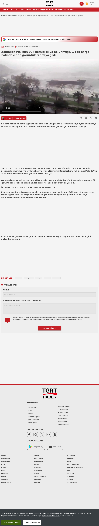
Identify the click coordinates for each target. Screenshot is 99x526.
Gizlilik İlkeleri (63, 409)
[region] (49, 517)
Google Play (36, 446)
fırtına (15, 168)
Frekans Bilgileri (34, 417)
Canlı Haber (5, 461)
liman (54, 192)
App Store (55, 446)
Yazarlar (70, 479)
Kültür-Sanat (38, 458)
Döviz (3, 464)
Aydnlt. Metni (62, 421)
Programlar (71, 455)
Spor (68, 470)
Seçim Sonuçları (73, 464)
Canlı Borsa (5, 458)
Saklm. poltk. (32, 423)
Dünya (3, 467)
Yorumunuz (22, 300)
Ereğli (87, 168)
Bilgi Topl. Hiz (63, 415)
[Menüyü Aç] (7, 4)
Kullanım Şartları (64, 406)
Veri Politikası (62, 418)
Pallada (89, 171)
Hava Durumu (6, 482)
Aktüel (3, 455)
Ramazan (70, 458)
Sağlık (69, 461)
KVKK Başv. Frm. (63, 424)
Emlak (3, 476)
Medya (36, 473)
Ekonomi (4, 473)
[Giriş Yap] (81, 4)
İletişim (30, 414)
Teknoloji (70, 473)
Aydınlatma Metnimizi (51, 516)
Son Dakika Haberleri (75, 467)
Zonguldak (75, 168)
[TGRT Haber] (49, 3)
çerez (44, 513)
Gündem (12, 15)
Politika (37, 482)
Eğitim (3, 470)
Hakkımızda (32, 408)
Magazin (37, 467)
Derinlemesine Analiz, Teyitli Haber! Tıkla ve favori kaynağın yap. (36, 39)
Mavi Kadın (38, 470)
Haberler (4, 15)
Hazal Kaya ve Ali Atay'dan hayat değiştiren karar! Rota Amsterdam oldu (42, 9)
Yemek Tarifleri (72, 482)
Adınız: (6, 290)
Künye (30, 411)
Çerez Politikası (33, 420)
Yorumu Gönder (49, 328)
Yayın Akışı (70, 476)
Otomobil (37, 479)
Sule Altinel (20, 118)
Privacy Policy (63, 412)
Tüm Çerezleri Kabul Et (11, 522)
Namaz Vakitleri (40, 476)
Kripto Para (38, 461)
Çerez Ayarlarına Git (32, 522)
